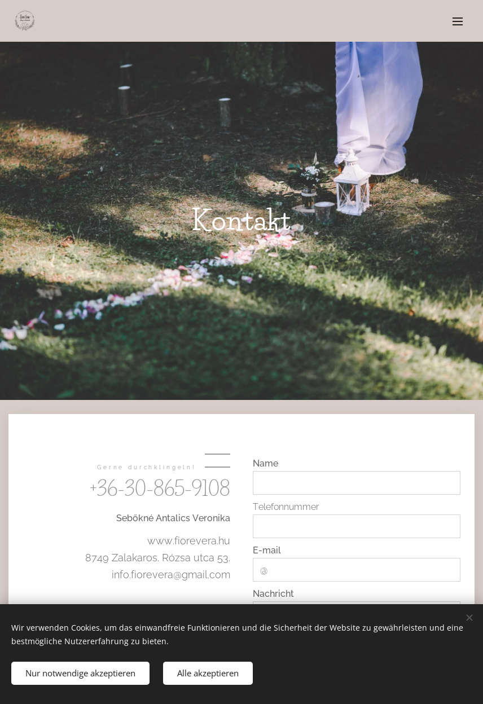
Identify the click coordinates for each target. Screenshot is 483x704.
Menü (458, 21)
